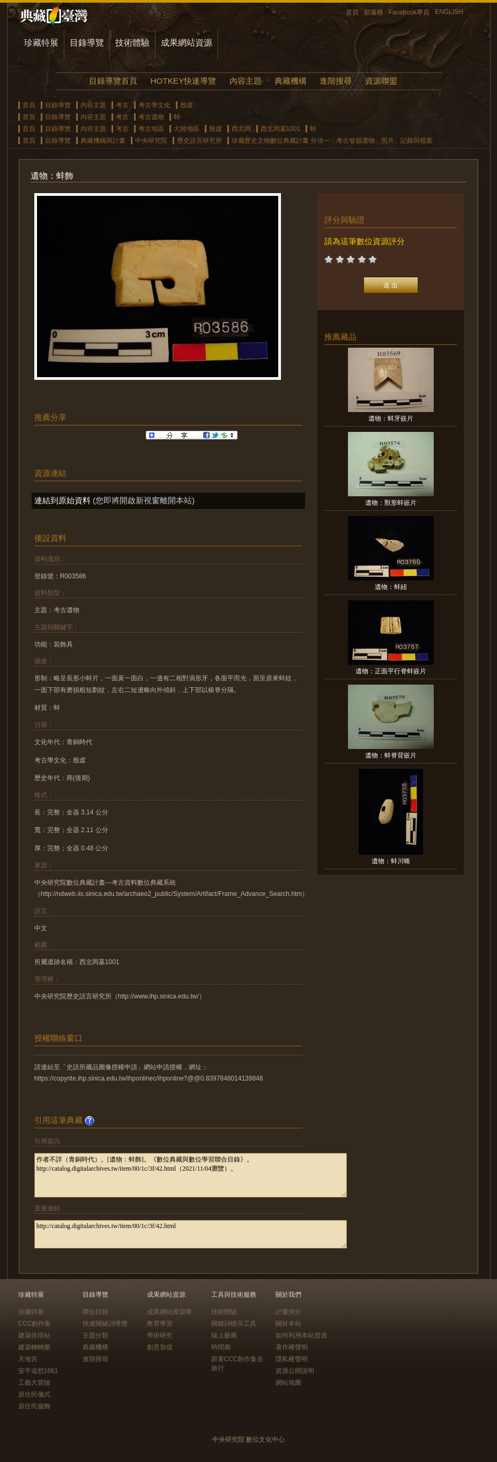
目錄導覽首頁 (113, 80)
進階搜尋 (336, 80)
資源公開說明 (295, 1371)
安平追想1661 (38, 1371)
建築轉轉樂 (34, 1347)
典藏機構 (291, 80)
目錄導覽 (87, 42)
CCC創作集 (34, 1323)
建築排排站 (34, 1335)
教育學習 (160, 1323)
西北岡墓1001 (281, 129)
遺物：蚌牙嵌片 (390, 418)
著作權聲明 (292, 1347)
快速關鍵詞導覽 (105, 1323)
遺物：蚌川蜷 (391, 861)
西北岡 (241, 129)
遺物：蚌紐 (391, 587)
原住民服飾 (34, 1406)
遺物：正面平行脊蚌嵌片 (390, 671)
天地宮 (28, 1359)
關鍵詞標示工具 (233, 1323)
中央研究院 (151, 140)
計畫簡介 (288, 1312)
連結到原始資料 (62, 500)
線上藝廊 (224, 1335)
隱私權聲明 (292, 1359)
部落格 (373, 12)
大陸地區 (186, 129)
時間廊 (221, 1347)
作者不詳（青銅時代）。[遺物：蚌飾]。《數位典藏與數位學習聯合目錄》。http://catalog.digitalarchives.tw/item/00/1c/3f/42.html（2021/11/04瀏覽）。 (190, 1175)
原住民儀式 (34, 1394)
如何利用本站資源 (301, 1335)
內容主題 (245, 80)
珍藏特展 (41, 42)
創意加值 (160, 1347)
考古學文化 (154, 105)
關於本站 (288, 1323)
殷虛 (186, 105)
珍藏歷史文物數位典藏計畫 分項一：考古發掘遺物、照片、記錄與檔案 (332, 140)
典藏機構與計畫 (102, 140)
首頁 (352, 12)
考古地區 (151, 129)
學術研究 (160, 1335)
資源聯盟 (381, 80)
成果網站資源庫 (169, 1312)
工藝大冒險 (34, 1382)
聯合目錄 (95, 1312)
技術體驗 (132, 42)
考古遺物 (151, 117)
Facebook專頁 (409, 12)
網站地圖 (288, 1382)
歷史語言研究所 (199, 140)
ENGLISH (449, 12)
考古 (122, 105)
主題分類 (95, 1335)
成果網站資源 (186, 42)
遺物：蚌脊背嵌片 (391, 755)
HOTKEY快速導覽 (183, 80)
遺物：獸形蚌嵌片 (391, 502)
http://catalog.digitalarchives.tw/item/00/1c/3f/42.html (190, 1234)
